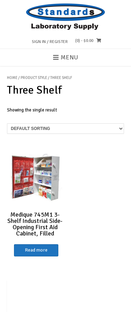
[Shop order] (65, 128)
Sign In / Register (50, 41)
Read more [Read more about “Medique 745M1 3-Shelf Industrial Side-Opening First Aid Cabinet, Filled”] (36, 250)
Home (12, 77)
